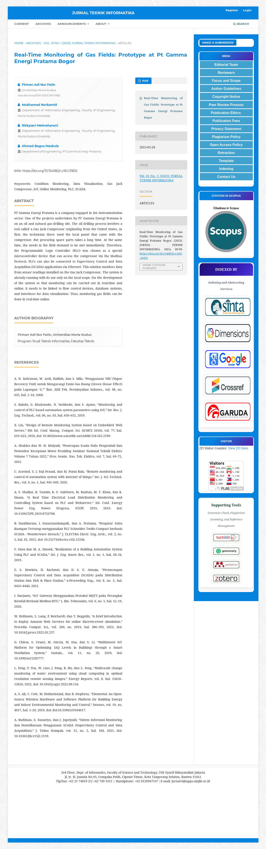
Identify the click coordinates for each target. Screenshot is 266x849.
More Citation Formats (154, 266)
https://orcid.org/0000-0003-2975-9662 (39, 95)
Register (232, 10)
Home (19, 43)
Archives (43, 23)
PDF (144, 80)
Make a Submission (218, 42)
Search (241, 23)
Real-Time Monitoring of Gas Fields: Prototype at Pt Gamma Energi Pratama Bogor (163, 107)
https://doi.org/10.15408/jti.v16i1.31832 (49, 171)
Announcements (72, 23)
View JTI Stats (238, 448)
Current (21, 23)
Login (247, 10)
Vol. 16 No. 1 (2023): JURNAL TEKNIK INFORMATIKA (79, 43)
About (101, 23)
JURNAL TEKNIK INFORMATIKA (103, 13)
